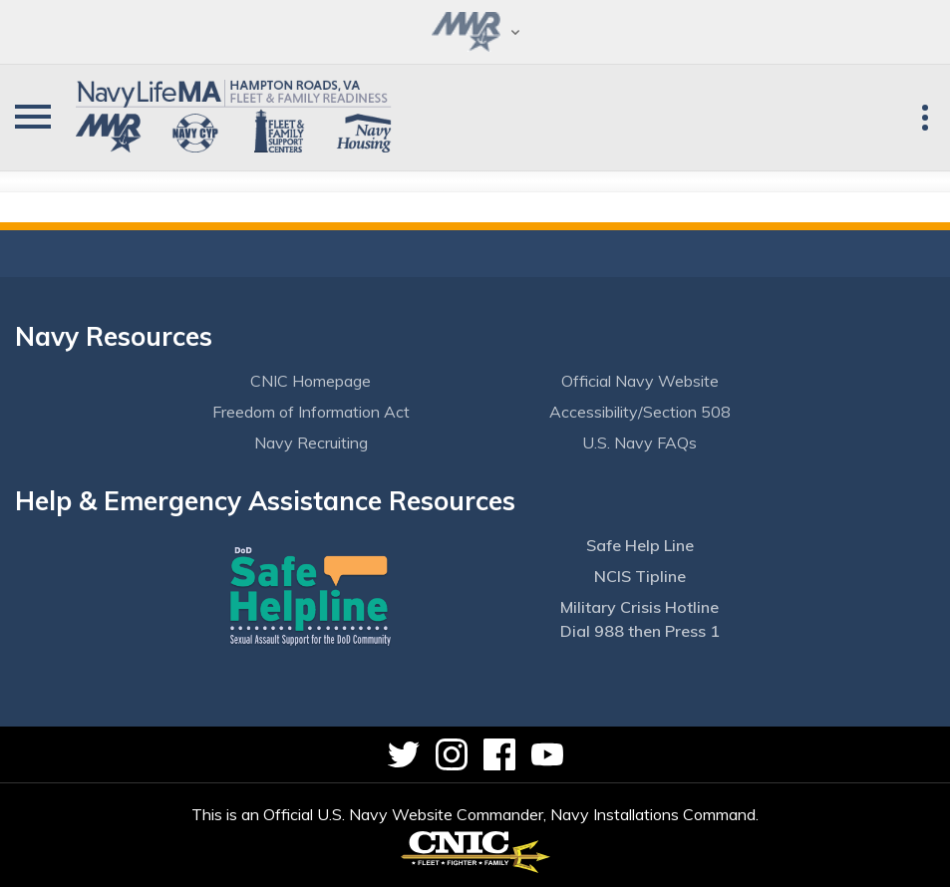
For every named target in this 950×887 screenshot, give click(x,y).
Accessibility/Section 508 (640, 412)
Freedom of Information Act (311, 412)
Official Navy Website (640, 381)
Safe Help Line (640, 545)
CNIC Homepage (310, 381)
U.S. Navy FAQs (639, 442)
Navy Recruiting (311, 442)
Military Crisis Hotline (639, 607)
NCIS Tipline (640, 576)
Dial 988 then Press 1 (640, 631)
